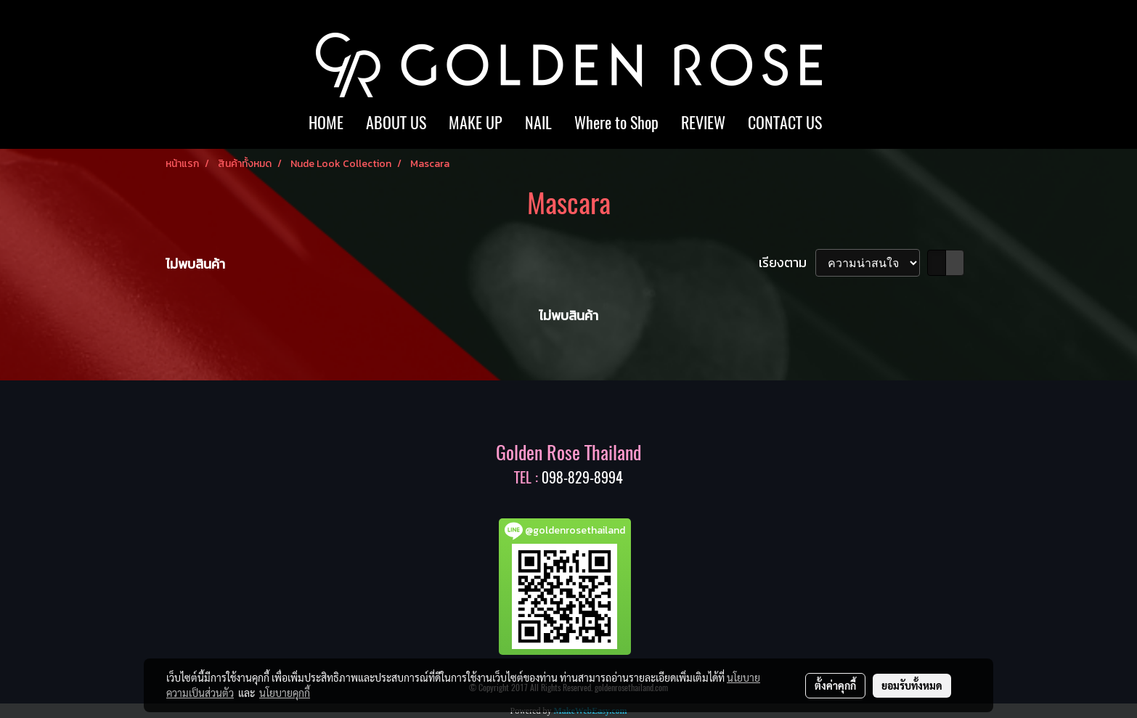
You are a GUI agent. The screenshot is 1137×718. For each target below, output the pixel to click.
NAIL (538, 123)
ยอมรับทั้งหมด (911, 685)
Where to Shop (616, 123)
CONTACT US (785, 123)
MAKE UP (475, 123)
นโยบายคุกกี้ (284, 692)
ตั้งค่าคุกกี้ (835, 685)
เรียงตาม (787, 262)
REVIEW (703, 123)
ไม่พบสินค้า (195, 264)
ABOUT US (396, 123)
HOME (326, 123)
